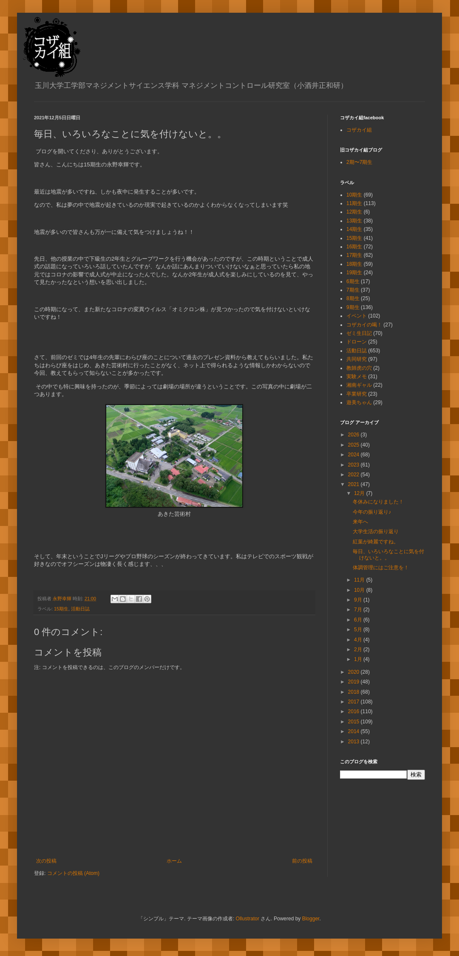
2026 (354, 435)
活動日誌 (80, 608)
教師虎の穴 (359, 368)
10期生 (354, 195)
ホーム (174, 861)
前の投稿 (302, 861)
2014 (354, 731)
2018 (354, 692)
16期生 (354, 247)
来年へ (360, 522)
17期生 (354, 255)
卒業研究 (356, 394)
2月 (358, 649)
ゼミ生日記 (359, 333)
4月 (358, 640)
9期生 (353, 307)
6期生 (353, 281)
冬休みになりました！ (378, 502)
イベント (356, 316)
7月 (358, 610)
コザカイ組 (359, 130)
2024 (354, 455)
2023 (354, 465)
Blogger (311, 919)
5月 (358, 630)
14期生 (354, 229)
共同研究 (356, 359)
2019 (354, 682)
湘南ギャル (359, 385)
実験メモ (356, 377)
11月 (360, 580)
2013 (354, 742)
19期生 (354, 273)
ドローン (356, 342)
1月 (358, 659)
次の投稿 (46, 861)
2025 (354, 445)
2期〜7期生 (359, 162)
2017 (354, 702)
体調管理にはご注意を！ (381, 568)
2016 (354, 711)
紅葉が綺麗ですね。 (376, 542)
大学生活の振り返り (376, 531)
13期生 (354, 221)
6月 (358, 620)
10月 (360, 590)
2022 (354, 475)
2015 (354, 722)
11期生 (354, 203)
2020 (354, 672)
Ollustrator (247, 919)
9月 (358, 600)
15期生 (61, 608)
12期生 (354, 212)
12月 (360, 493)
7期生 (353, 290)
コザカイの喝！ (364, 325)
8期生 (353, 298)
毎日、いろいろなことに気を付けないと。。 (388, 554)
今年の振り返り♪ (372, 512)
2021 (354, 484)
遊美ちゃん (359, 402)
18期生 (354, 264)
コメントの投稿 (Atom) (73, 873)
